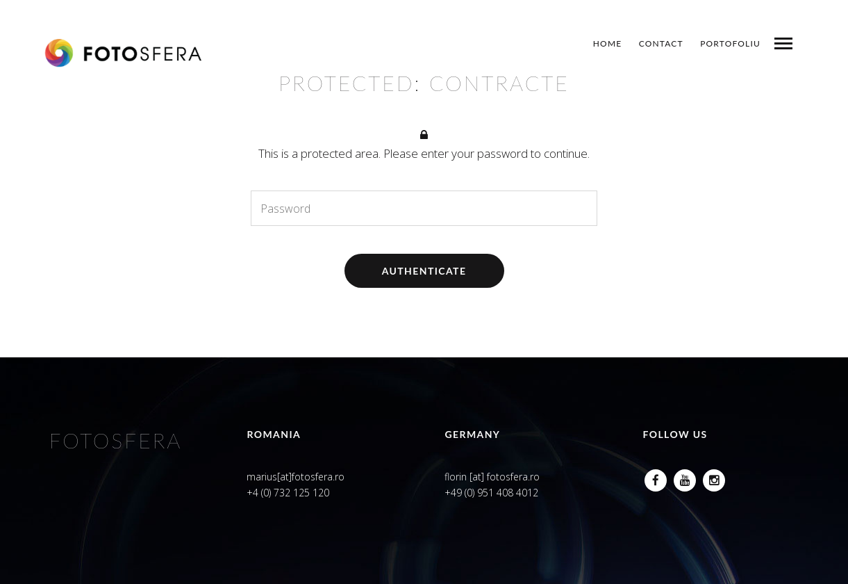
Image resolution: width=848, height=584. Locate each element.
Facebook (656, 476)
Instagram (714, 476)
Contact (661, 43)
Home (607, 43)
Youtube (685, 476)
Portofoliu (730, 43)
